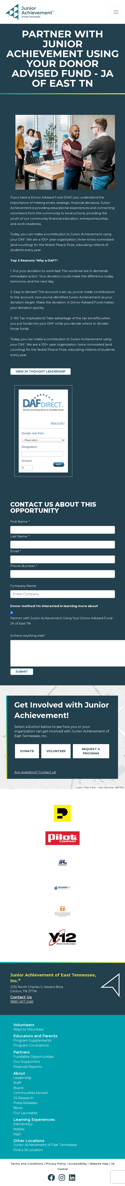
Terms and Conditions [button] (26, 1163)
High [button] (17, 1134)
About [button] (19, 1073)
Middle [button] (19, 1129)
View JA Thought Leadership (40, 371)
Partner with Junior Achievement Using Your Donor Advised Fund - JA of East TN (62, 620)
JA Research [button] (23, 1098)
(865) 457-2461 (21, 1002)
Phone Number (23, 566)
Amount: (27, 460)
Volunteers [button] (23, 1025)
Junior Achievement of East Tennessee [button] (45, 1145)
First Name (20, 521)
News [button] (17, 1108)
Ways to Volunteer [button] (28, 1029)
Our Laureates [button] (25, 1113)
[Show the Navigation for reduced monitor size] (116, 12)
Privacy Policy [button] (56, 1163)
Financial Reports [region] (27, 1067)
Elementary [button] (23, 1124)
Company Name (23, 586)
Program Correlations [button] (31, 1045)
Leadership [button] (22, 1078)
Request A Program (91, 751)
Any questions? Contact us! (35, 772)
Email (15, 551)
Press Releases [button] (25, 1103)
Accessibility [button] (78, 1163)
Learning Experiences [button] (34, 1119)
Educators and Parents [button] (35, 1036)
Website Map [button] (98, 1163)
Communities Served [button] (30, 1093)
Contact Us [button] (21, 997)
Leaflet (79, 787)
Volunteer (55, 751)
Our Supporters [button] (26, 1062)
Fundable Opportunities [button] (33, 1057)
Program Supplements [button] (32, 1040)
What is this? (58, 423)
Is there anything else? (27, 635)
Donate (27, 751)
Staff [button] (17, 1083)
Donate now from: (33, 433)
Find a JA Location (28, 1150)
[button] (52, 1177)
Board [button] (18, 1088)
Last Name (19, 536)
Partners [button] (21, 1052)
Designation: (30, 446)
